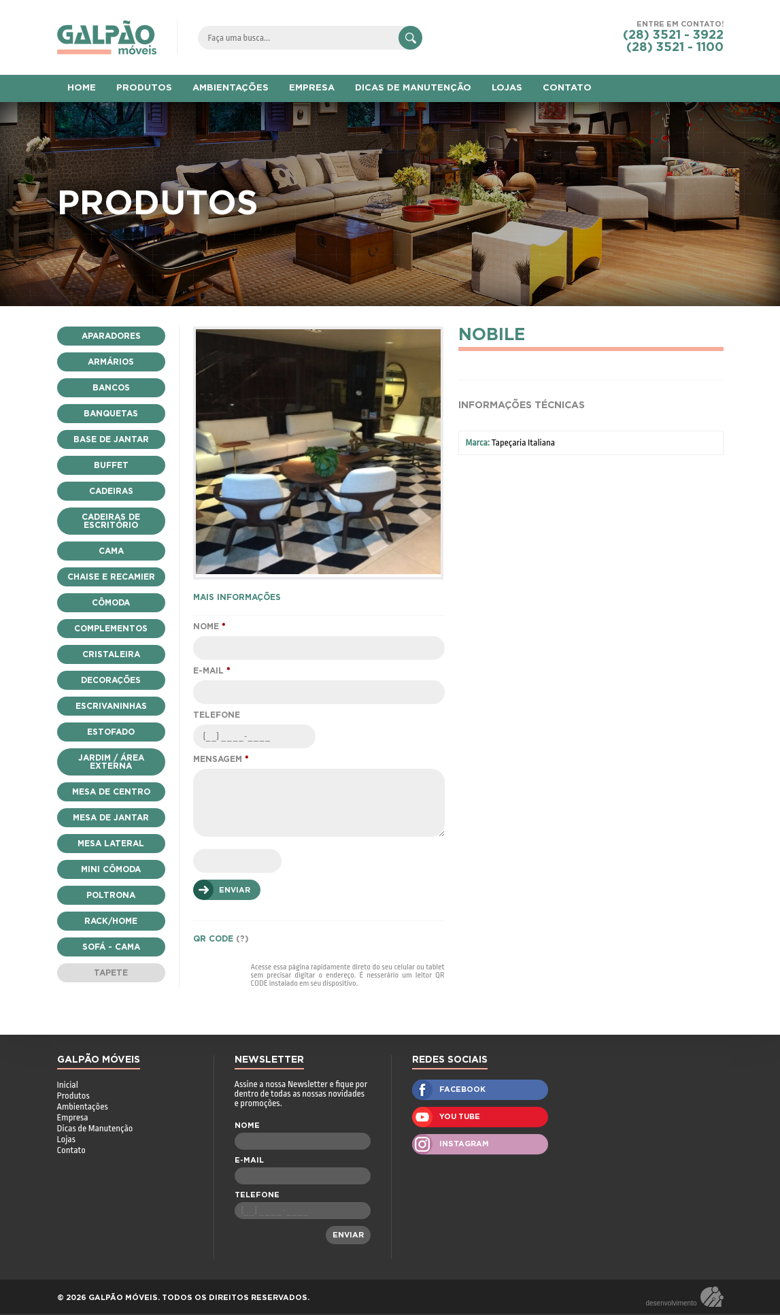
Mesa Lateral (111, 843)
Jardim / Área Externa (111, 762)
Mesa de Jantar (111, 818)
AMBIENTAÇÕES (230, 88)
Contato (71, 1151)
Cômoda (111, 603)
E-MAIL (211, 672)
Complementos (111, 629)
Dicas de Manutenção (95, 1130)
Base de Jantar (111, 439)
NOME (209, 628)
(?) (242, 940)
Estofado (111, 732)
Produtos (73, 1097)
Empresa (72, 1119)
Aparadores (111, 336)
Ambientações (82, 1108)
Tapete (111, 973)
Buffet (111, 465)
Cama (111, 551)
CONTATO (567, 88)
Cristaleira (111, 654)
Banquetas (111, 414)
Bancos (111, 388)
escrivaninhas (111, 706)
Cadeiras (111, 491)
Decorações (111, 680)
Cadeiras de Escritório (111, 521)
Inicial (67, 1086)
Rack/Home (110, 921)
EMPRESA (312, 88)
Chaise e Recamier (111, 577)
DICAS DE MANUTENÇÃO (413, 88)
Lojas (66, 1140)
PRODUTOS (144, 88)
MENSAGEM (220, 760)
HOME (81, 88)
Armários (111, 362)
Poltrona (110, 895)
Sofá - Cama (111, 947)
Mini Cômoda (111, 869)
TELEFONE (216, 716)
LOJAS (507, 88)
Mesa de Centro (111, 792)
